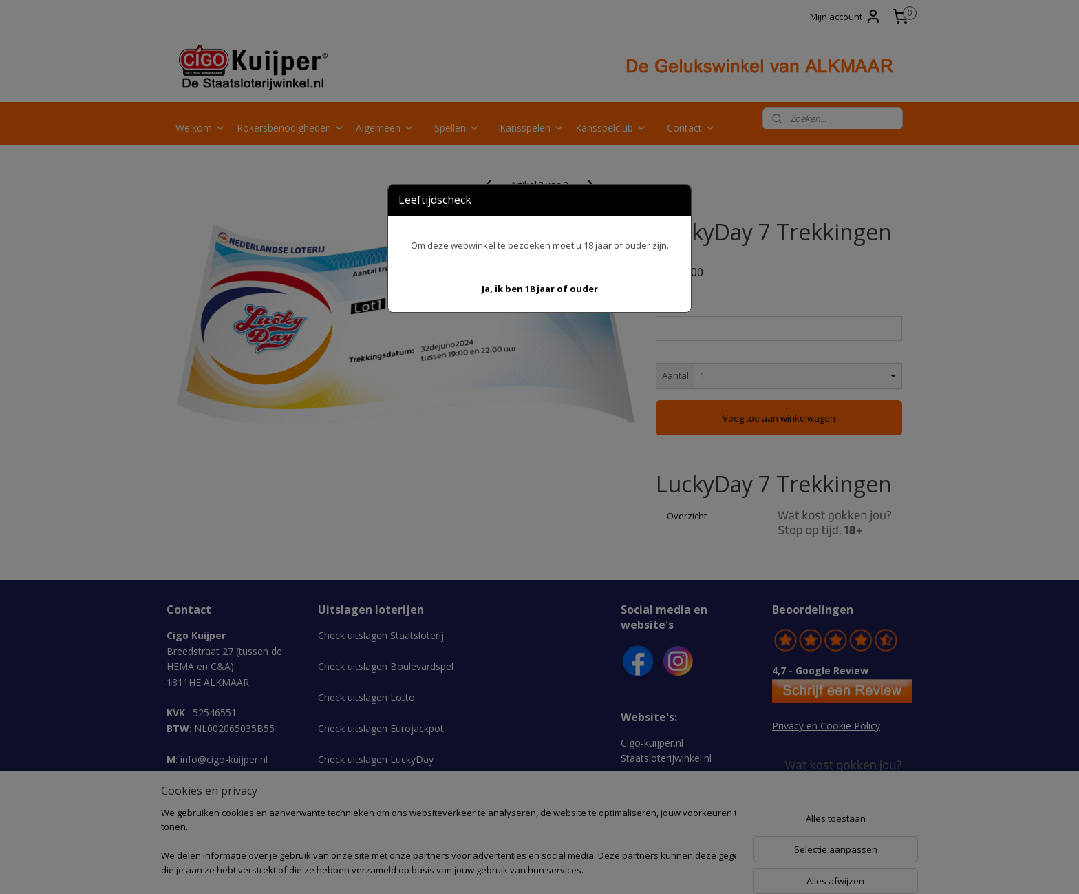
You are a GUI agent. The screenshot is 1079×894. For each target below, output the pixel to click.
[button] (540, 289)
